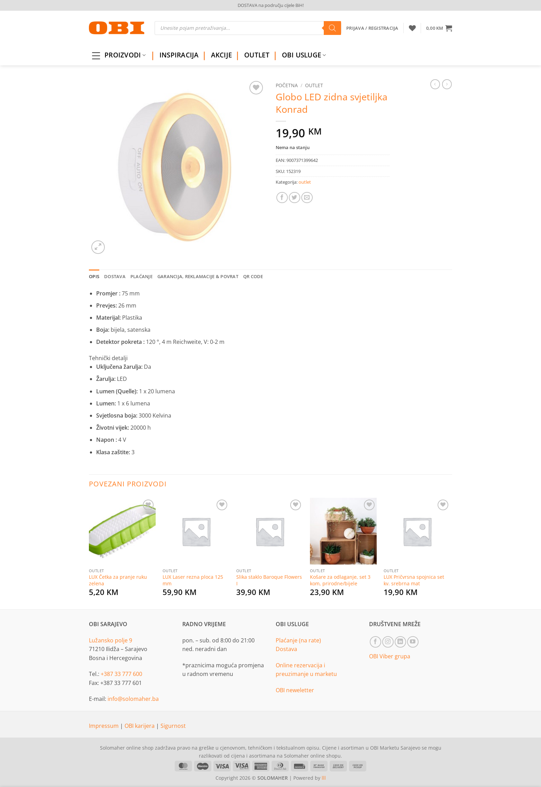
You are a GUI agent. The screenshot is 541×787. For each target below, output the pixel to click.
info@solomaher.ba (133, 699)
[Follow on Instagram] (388, 642)
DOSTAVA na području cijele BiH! (271, 5)
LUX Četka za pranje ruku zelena (118, 580)
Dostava (286, 649)
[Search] (332, 28)
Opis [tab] (94, 276)
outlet (314, 85)
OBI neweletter (295, 690)
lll (324, 778)
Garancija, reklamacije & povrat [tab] (197, 276)
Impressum (104, 726)
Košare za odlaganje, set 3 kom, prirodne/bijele (340, 580)
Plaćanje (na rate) (298, 640)
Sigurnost (173, 726)
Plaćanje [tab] (141, 276)
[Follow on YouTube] (413, 642)
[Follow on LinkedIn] (400, 642)
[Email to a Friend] (307, 197)
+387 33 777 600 (121, 674)
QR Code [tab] (253, 276)
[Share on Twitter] (294, 197)
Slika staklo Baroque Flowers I (269, 580)
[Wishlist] (412, 28)
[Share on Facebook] (282, 197)
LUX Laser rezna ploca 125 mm (193, 580)
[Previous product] (447, 84)
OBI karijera (140, 726)
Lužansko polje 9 (110, 640)
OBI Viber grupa (389, 656)
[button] (439, 28)
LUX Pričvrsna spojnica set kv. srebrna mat (414, 580)
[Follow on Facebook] (375, 642)
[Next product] (435, 84)
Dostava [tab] (115, 276)
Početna (287, 85)
